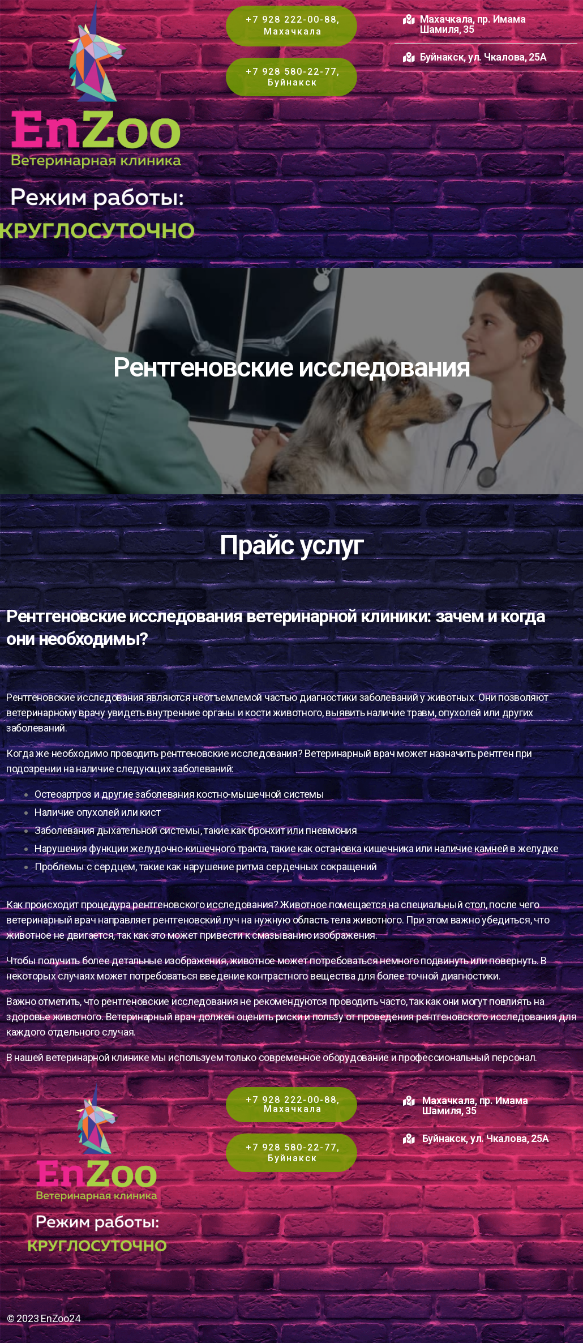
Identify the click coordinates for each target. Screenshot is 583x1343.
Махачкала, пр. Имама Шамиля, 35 (473, 24)
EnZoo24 (60, 1318)
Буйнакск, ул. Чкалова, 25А (483, 57)
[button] (486, 25)
